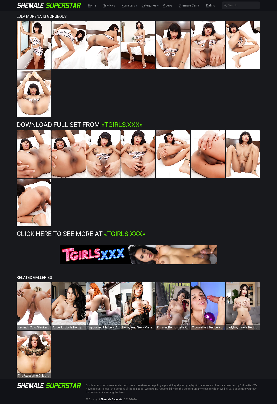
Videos (167, 5)
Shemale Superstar (112, 399)
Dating (210, 5)
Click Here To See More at (81, 234)
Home (92, 5)
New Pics (109, 5)
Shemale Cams (189, 5)
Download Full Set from (80, 124)
